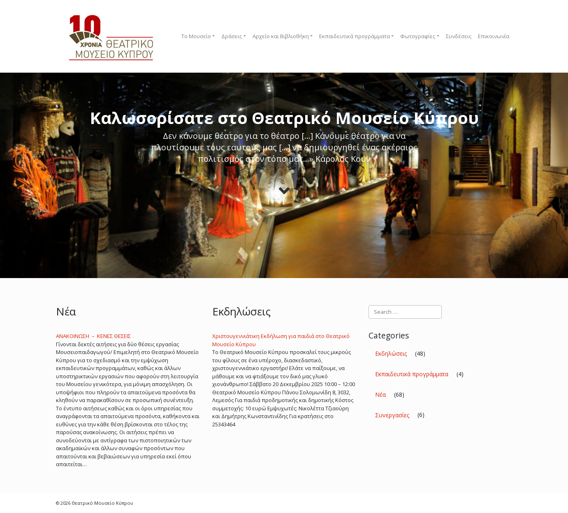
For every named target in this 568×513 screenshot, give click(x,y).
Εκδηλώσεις (391, 353)
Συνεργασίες (392, 415)
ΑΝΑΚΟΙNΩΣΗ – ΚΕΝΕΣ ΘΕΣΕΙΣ (93, 336)
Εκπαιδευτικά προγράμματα (354, 36)
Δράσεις (231, 36)
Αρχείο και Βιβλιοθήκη (281, 36)
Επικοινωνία (493, 36)
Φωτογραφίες (417, 36)
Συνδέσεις (458, 36)
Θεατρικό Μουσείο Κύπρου (102, 503)
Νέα (380, 394)
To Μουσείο (196, 36)
